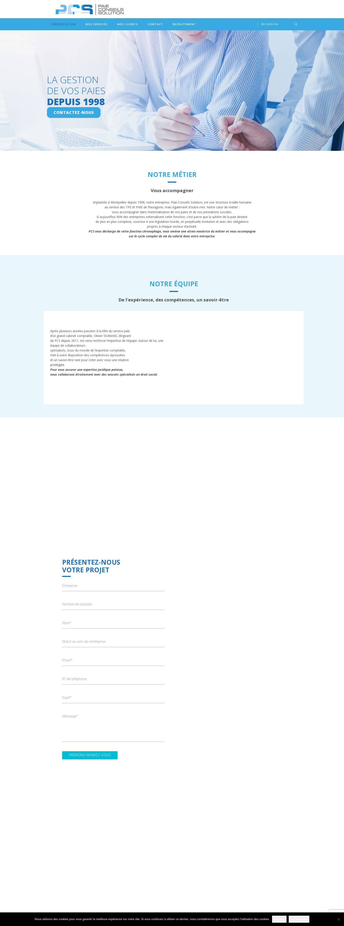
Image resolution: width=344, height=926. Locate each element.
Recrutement (184, 24)
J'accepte (279, 919)
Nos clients (127, 24)
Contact (155, 24)
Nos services (96, 24)
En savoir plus (299, 919)
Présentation (63, 24)
